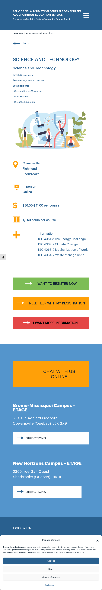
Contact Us (49, 585)
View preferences (51, 577)
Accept (51, 561)
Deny (51, 569)
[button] (97, 540)
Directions (36, 438)
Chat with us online (59, 374)
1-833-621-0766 (24, 528)
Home (15, 33)
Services (24, 33)
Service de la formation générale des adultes (47, 11)
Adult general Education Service (38, 14)
